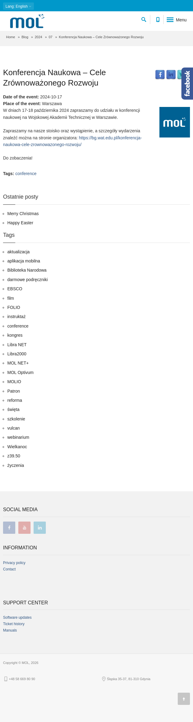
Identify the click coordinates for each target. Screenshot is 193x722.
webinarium (18, 437)
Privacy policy (14, 563)
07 (50, 37)
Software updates (17, 617)
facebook (9, 528)
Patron (13, 391)
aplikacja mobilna (23, 260)
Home (10, 37)
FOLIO (13, 307)
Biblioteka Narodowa (26, 270)
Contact (9, 569)
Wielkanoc (17, 446)
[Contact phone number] (157, 18)
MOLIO (14, 381)
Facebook (160, 75)
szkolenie (16, 418)
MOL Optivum (20, 372)
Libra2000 (16, 353)
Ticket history (13, 624)
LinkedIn (171, 75)
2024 (38, 37)
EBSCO (14, 288)
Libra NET (17, 344)
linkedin (40, 528)
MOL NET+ (18, 363)
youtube (24, 528)
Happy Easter (20, 222)
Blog (25, 37)
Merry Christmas (23, 213)
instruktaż (16, 316)
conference (25, 173)
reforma (14, 400)
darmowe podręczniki (27, 279)
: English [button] (18, 6)
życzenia (15, 465)
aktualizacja (18, 251)
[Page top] (184, 699)
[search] (144, 18)
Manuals (10, 630)
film (10, 298)
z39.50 (13, 455)
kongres (15, 335)
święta (13, 409)
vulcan (13, 428)
